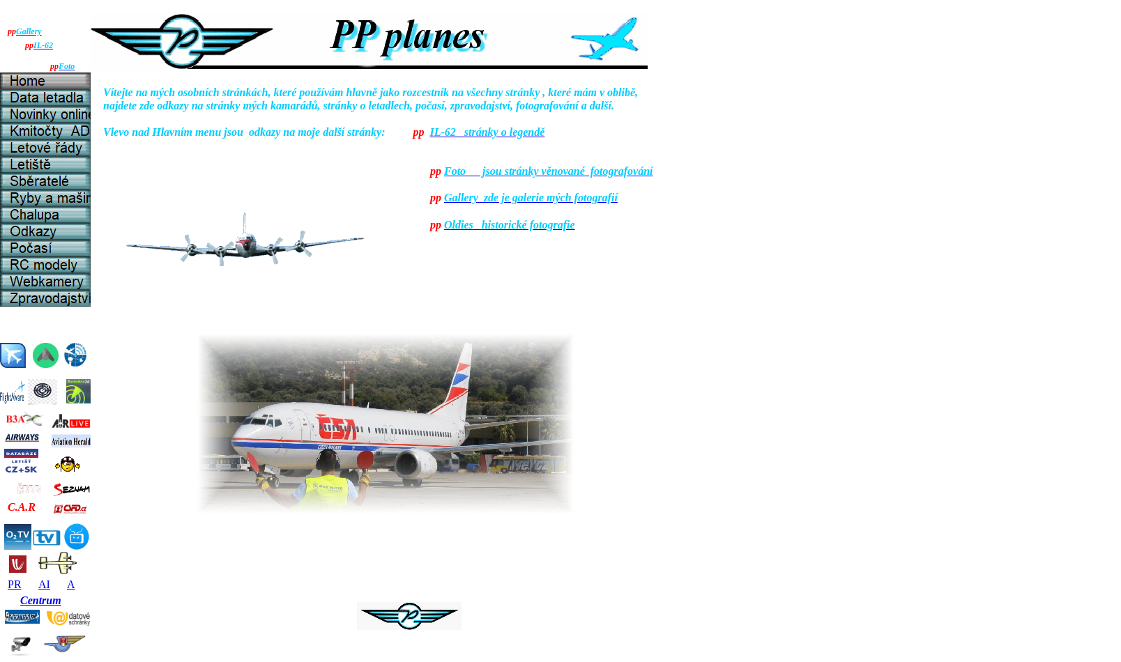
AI (44, 584)
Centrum (40, 600)
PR (15, 584)
